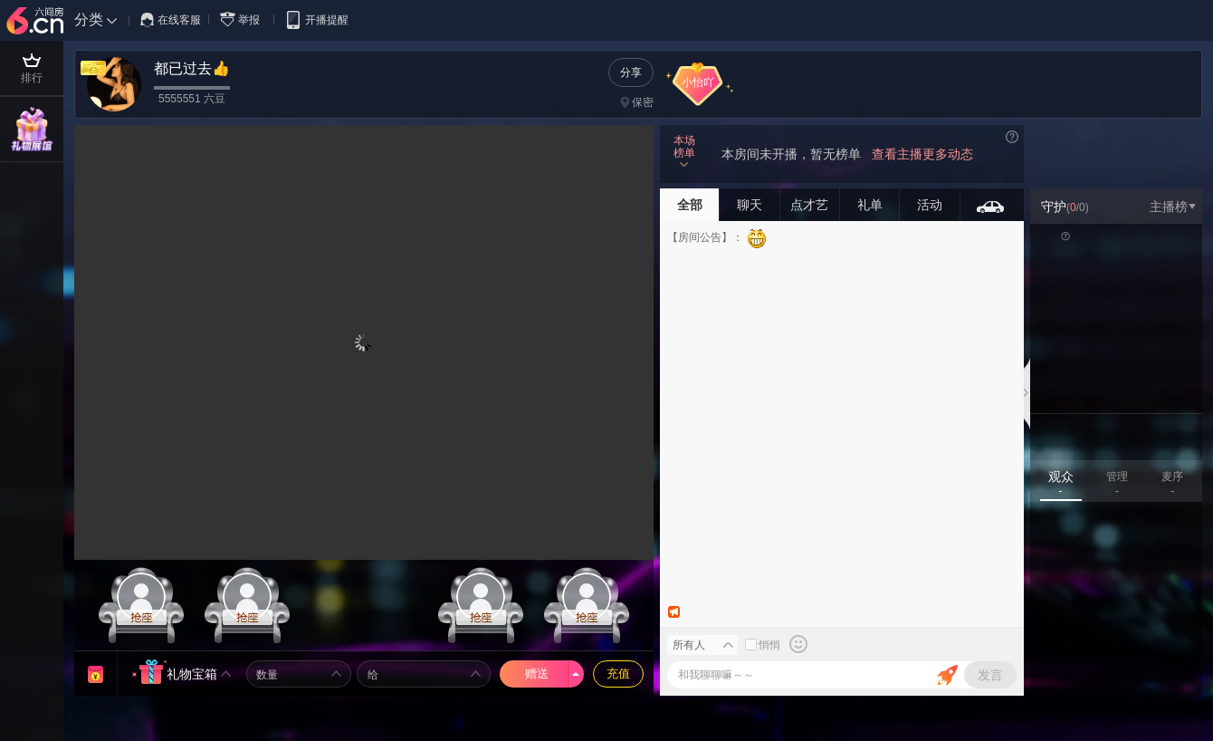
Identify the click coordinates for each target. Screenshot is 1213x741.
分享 (631, 72)
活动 (929, 204)
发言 (990, 675)
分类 (88, 19)
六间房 (37, 21)
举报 (243, 19)
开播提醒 (316, 19)
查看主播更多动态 (922, 154)
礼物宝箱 (192, 674)
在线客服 (170, 20)
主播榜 (1173, 206)
